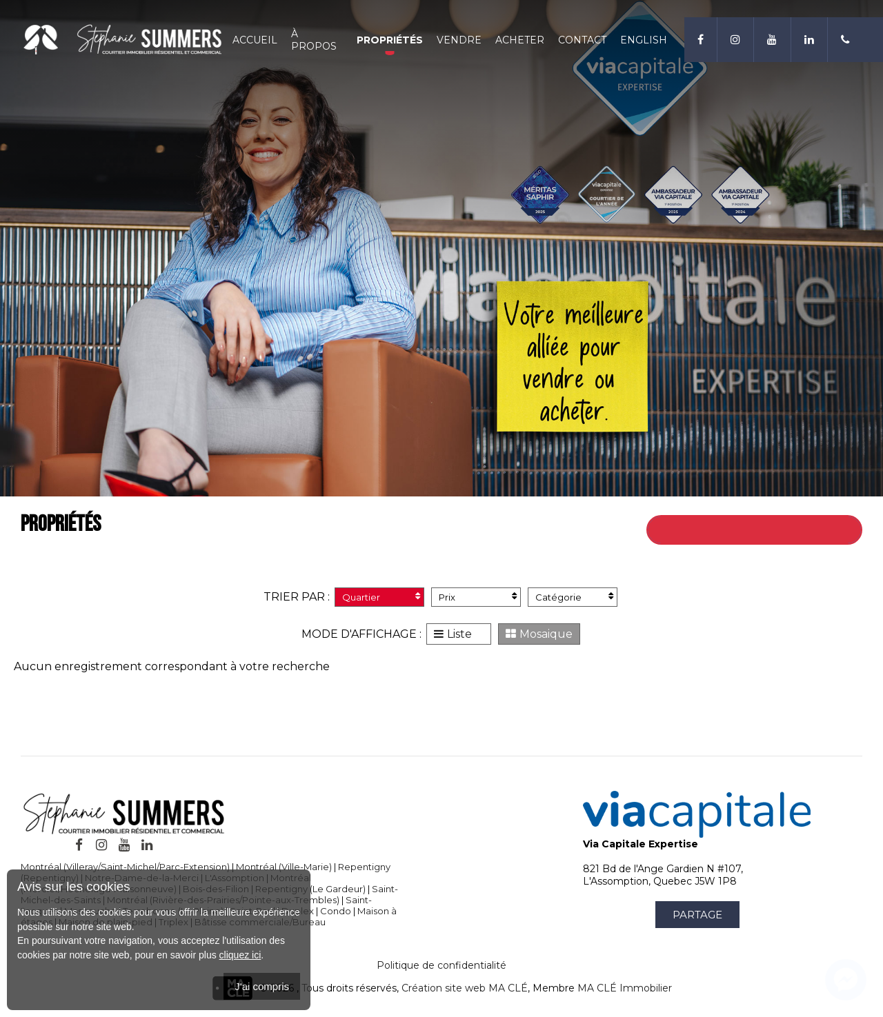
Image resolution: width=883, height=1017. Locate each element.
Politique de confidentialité (441, 965)
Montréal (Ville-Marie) (284, 866)
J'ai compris (262, 986)
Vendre (452, 43)
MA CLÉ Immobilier (624, 988)
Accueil (252, 43)
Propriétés (383, 43)
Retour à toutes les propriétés (773, 529)
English (636, 43)
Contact (575, 43)
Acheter (512, 43)
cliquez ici (240, 954)
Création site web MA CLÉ (464, 988)
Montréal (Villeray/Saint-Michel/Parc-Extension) (125, 866)
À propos (312, 43)
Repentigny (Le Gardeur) (310, 888)
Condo (335, 910)
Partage (697, 914)
